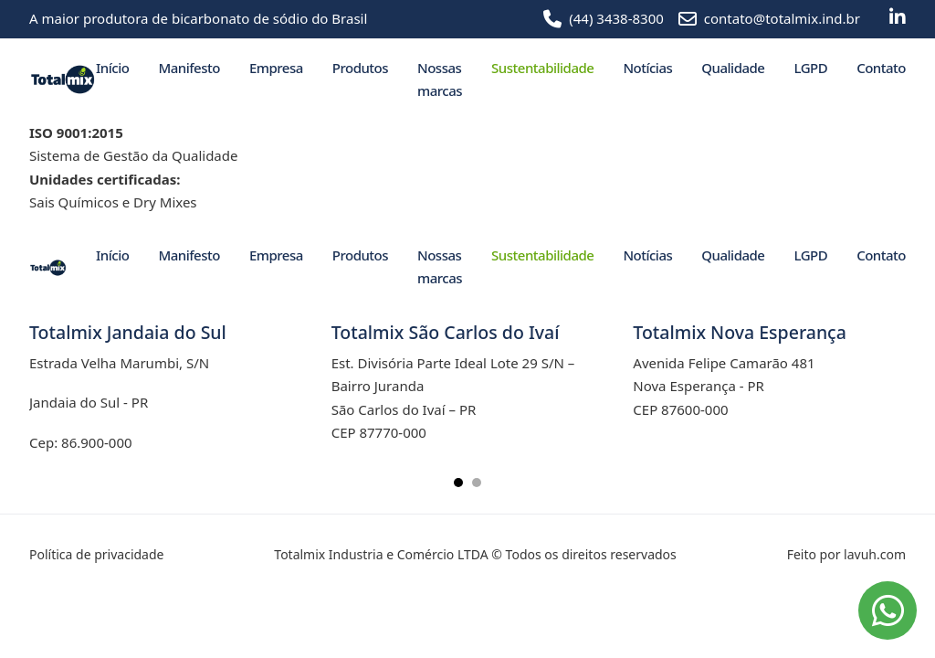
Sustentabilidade (542, 67)
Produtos (360, 67)
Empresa (276, 67)
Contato (881, 67)
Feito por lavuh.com (846, 554)
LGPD (810, 67)
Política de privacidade (96, 554)
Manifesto (188, 67)
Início (112, 67)
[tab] (458, 482)
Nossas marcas (439, 79)
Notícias (647, 67)
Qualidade (732, 67)
